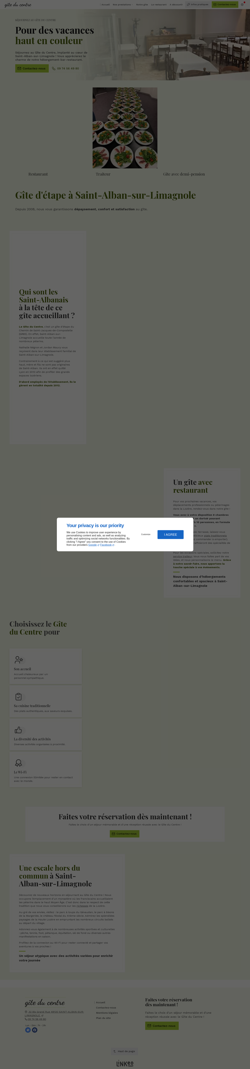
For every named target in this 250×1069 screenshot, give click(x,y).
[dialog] (125, 534)
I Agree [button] (170, 534)
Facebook (106, 545)
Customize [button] (145, 534)
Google (92, 545)
